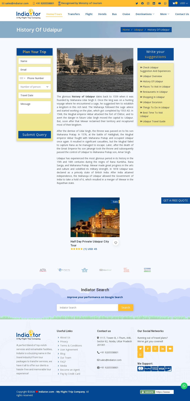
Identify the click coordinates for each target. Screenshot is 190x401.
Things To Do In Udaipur (155, 107)
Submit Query (35, 134)
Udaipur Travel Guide (152, 121)
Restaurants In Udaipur (154, 91)
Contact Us (182, 14)
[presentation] (38, 122)
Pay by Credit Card (70, 374)
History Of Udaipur (151, 81)
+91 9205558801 (109, 352)
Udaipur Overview (151, 76)
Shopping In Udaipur (152, 97)
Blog (62, 353)
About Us (65, 337)
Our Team (65, 358)
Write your (155, 54)
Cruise (126, 14)
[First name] (34, 61)
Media (63, 366)
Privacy (64, 341)
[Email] (34, 70)
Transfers (74, 14)
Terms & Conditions (71, 345)
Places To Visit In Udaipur (155, 86)
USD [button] (182, 3)
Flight (89, 14)
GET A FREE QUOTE (175, 200)
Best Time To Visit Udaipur (151, 114)
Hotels (102, 14)
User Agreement (69, 349)
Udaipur (138, 29)
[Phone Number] (34, 78)
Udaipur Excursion (151, 102)
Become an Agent (70, 370)
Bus (114, 14)
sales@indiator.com (110, 360)
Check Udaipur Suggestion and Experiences (155, 69)
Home (126, 29)
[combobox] (22, 78)
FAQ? (63, 362)
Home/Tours (54, 14)
